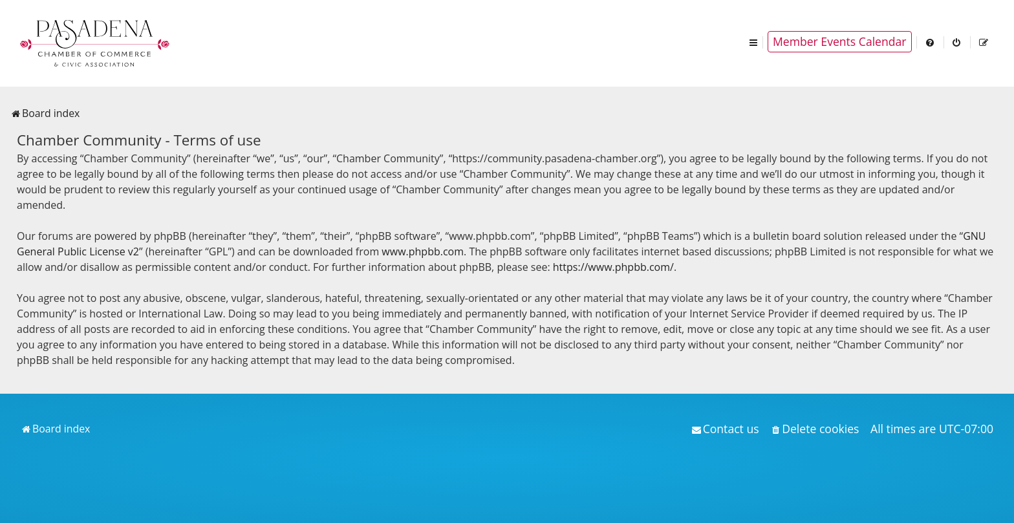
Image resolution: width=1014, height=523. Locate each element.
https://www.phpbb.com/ (613, 267)
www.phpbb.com (423, 251)
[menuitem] (930, 41)
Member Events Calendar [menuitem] (840, 41)
